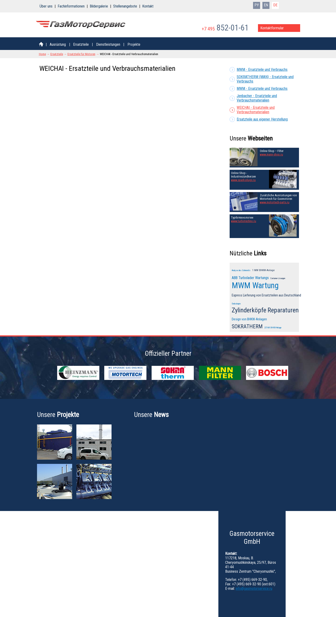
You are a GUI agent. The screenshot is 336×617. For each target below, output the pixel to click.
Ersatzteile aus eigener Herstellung (262, 119)
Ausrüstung (58, 44)
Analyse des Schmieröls (241, 270)
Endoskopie (236, 304)
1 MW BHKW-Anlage (263, 270)
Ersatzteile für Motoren (81, 54)
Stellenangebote (125, 6)
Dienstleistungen (108, 44)
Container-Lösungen (277, 278)
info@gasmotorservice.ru (254, 588)
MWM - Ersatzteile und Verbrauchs (262, 69)
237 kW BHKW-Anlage (272, 327)
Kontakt (147, 6)
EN (266, 5)
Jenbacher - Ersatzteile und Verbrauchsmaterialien (257, 98)
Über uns (46, 6)
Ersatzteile (81, 44)
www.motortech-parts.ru (274, 202)
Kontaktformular (272, 28)
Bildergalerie (99, 6)
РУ (256, 5)
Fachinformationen (71, 6)
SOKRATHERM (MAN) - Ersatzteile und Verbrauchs (265, 79)
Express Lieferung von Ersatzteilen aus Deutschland (266, 295)
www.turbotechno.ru (243, 221)
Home (42, 54)
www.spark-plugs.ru (243, 180)
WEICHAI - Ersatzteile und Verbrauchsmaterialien (256, 109)
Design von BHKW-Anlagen (249, 319)
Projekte (133, 44)
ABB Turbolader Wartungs (250, 278)
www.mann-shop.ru (271, 154)
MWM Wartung (255, 285)
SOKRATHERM (247, 326)
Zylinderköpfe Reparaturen (265, 310)
